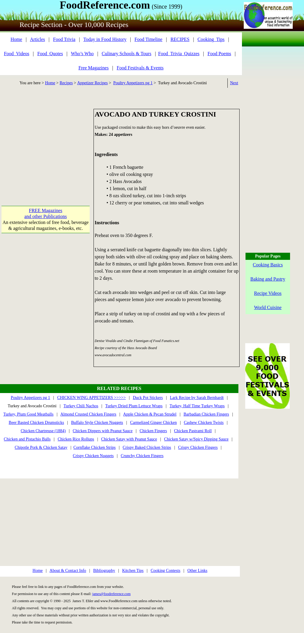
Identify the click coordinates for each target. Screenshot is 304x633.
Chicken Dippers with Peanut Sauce (102, 431)
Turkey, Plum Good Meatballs (28, 414)
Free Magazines (93, 67)
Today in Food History (104, 39)
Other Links (197, 570)
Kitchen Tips (133, 570)
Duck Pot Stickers (148, 397)
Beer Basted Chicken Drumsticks (36, 422)
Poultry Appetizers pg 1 (133, 83)
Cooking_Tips (210, 39)
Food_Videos (16, 53)
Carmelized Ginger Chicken (153, 422)
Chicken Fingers (153, 431)
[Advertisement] (46, 146)
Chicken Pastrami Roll (193, 431)
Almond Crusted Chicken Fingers (88, 414)
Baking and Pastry (267, 278)
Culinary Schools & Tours (126, 53)
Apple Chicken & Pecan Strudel (150, 414)
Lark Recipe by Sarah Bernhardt (197, 397)
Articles (37, 39)
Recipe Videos (268, 293)
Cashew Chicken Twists (204, 422)
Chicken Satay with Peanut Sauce (129, 439)
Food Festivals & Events (140, 67)
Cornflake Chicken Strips (94, 447)
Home (16, 39)
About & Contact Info (68, 570)
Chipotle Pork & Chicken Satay (41, 447)
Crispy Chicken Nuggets (93, 456)
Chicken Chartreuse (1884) (43, 431)
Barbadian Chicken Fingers (206, 414)
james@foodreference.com (111, 594)
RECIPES (179, 39)
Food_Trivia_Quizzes (179, 53)
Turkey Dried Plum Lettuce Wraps (133, 406)
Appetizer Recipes (92, 83)
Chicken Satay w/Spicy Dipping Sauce (196, 439)
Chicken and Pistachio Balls (27, 439)
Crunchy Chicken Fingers (142, 456)
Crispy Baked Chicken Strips (147, 447)
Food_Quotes (50, 53)
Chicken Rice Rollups (76, 439)
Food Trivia (64, 39)
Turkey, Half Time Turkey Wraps (197, 406)
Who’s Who (82, 53)
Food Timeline (148, 39)
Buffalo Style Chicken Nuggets (97, 422)
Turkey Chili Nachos (81, 406)
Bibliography (104, 570)
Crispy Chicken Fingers (198, 447)
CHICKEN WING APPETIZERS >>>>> (91, 397)
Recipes (66, 83)
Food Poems (219, 53)
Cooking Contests (165, 570)
